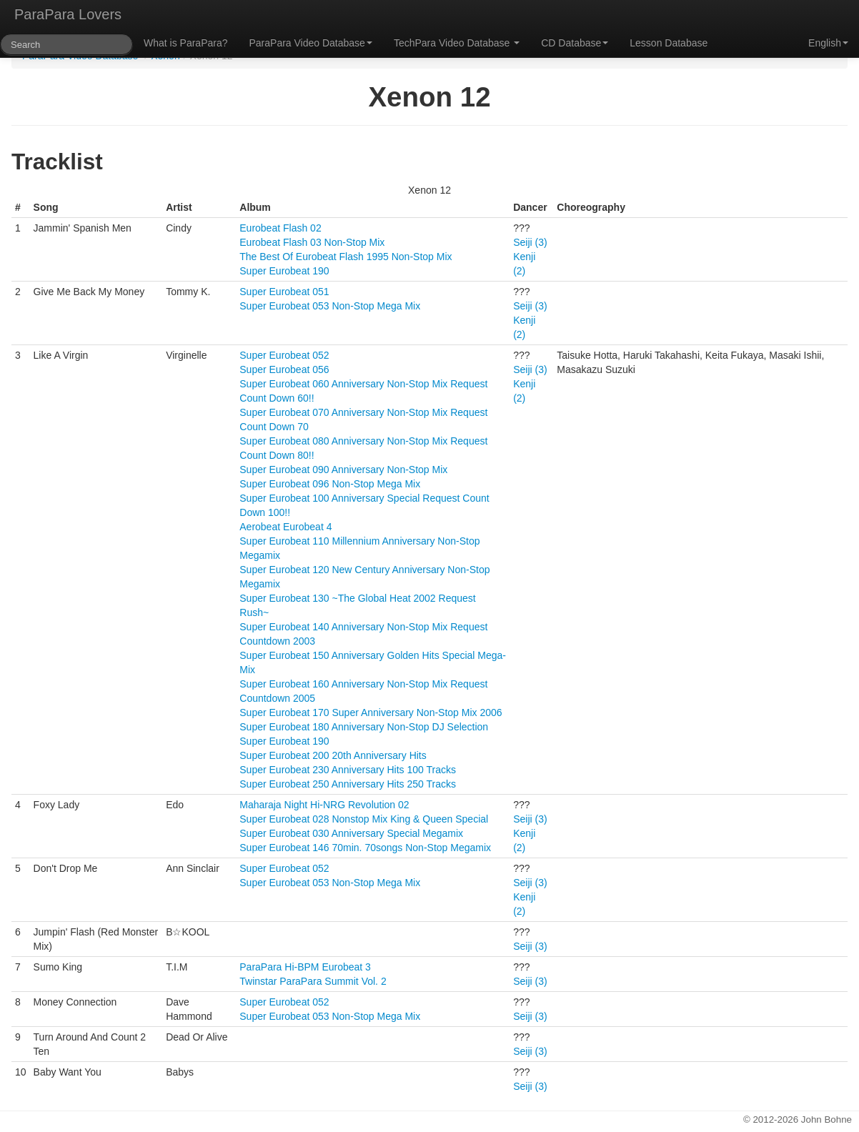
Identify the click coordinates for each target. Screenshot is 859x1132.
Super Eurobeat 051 (284, 291)
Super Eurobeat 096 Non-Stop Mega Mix (329, 484)
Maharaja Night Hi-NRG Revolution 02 (324, 804)
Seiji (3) (530, 242)
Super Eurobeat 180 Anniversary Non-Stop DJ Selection (363, 727)
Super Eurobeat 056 (284, 369)
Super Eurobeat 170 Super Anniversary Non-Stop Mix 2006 (370, 712)
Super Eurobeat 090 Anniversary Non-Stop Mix (343, 469)
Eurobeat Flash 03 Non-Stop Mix (311, 242)
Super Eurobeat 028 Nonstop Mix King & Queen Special (363, 819)
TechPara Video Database (457, 43)
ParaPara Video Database (310, 43)
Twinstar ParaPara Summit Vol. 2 (312, 981)
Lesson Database (668, 43)
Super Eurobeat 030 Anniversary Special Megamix (351, 833)
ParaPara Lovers (67, 14)
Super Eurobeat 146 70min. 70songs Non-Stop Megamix (365, 847)
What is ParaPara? (186, 43)
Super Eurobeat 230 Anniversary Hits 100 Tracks (347, 769)
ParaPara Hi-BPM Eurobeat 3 (305, 967)
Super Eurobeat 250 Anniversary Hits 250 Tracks (347, 784)
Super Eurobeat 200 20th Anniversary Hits (333, 755)
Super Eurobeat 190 (284, 271)
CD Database (574, 43)
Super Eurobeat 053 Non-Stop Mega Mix (329, 306)
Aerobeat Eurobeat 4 (285, 526)
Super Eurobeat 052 (284, 355)
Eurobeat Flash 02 (280, 228)
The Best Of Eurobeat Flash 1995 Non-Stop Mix (345, 256)
